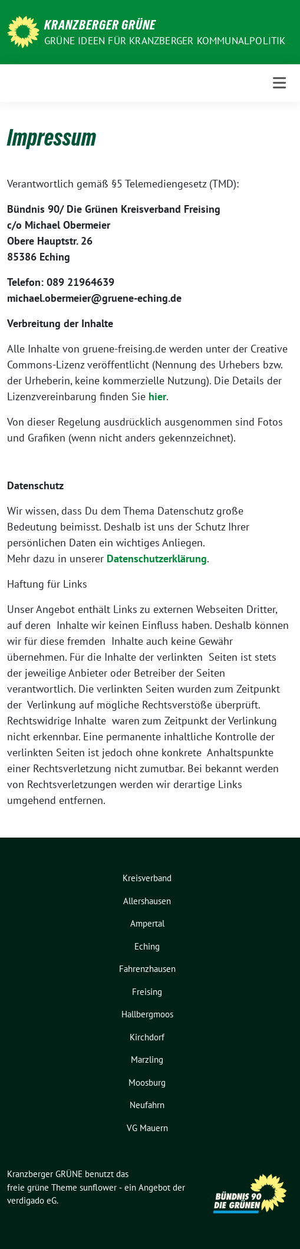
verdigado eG (32, 1200)
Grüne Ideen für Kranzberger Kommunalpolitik (165, 40)
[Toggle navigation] (279, 83)
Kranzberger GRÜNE (100, 24)
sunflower (98, 1187)
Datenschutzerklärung (157, 558)
